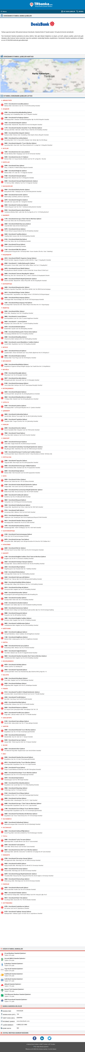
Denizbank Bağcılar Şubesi (18, 171)
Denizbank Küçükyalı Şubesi (18, 678)
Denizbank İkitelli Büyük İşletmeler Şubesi (23, 278)
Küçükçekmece (8, 661)
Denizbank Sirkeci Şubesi (17, 479)
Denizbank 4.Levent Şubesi (18, 316)
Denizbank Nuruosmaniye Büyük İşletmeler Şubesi (25, 490)
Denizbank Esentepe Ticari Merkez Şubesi (23, 772)
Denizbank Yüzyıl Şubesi (17, 433)
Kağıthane (7, 628)
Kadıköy (6, 553)
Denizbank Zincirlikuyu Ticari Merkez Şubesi (24, 808)
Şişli (4, 754)
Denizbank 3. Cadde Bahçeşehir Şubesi (22, 263)
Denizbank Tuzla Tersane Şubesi (20, 839)
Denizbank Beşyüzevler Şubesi (19, 287)
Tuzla (5, 836)
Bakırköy (6, 215)
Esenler (5, 424)
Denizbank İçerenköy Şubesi (18, 138)
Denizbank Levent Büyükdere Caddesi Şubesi (24, 342)
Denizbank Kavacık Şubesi (17, 351)
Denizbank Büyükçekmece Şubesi (20, 397)
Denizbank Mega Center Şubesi (19, 292)
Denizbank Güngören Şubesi (18, 200)
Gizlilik (50, 1049)
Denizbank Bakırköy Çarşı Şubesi (20, 224)
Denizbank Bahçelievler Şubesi (19, 189)
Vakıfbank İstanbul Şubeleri (13, 974)
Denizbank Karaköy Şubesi (17, 378)
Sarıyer (5, 726)
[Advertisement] (42, 48)
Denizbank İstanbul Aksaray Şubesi (20, 520)
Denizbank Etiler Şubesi (16, 311)
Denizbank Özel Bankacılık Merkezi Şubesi (23, 814)
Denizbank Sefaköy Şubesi (17, 664)
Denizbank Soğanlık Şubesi (18, 651)
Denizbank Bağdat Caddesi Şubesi (20, 618)
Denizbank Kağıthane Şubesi (18, 637)
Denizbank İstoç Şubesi (16, 165)
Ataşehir (6, 109)
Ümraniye (6, 855)
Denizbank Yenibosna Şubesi (18, 205)
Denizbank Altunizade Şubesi (18, 887)
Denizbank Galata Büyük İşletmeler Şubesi (23, 484)
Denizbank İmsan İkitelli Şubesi (19, 268)
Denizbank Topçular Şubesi (18, 460)
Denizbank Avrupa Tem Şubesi (19, 539)
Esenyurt (6, 438)
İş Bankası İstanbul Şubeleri (13, 963)
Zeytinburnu (7, 903)
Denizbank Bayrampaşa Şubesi (19, 297)
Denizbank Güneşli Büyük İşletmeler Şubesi (23, 181)
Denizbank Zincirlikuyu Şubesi (19, 793)
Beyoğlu (6, 369)
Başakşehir (7, 254)
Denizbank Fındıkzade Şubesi (18, 495)
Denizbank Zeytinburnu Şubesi (19, 906)
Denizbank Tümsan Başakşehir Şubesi (21, 273)
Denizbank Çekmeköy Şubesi (18, 414)
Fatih (5, 476)
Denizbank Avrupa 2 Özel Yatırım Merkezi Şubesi (25, 219)
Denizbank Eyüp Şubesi (16, 471)
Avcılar (5, 148)
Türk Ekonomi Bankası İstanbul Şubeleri (17, 994)
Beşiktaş (6, 308)
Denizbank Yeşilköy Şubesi (18, 234)
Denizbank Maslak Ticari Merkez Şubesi (22, 730)
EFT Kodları (52, 1044)
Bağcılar (6, 162)
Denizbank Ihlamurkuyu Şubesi (19, 879)
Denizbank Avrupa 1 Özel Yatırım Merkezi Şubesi (25, 803)
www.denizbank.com (23, 1021)
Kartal (5, 642)
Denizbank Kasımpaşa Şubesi (18, 383)
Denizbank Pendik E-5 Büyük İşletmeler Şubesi (24, 692)
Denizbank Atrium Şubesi (17, 229)
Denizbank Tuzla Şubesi (17, 844)
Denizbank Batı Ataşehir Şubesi (19, 133)
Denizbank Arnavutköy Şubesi (19, 104)
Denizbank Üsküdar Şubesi (18, 892)
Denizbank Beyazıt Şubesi (17, 500)
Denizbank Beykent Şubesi (17, 392)
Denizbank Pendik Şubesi (17, 697)
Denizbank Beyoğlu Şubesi (17, 373)
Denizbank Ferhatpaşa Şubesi (19, 117)
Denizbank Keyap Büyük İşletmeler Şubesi (23, 874)
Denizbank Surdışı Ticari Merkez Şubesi (22, 762)
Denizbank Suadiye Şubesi (17, 597)
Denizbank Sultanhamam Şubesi (19, 505)
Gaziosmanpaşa (9, 531)
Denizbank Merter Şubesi (17, 548)
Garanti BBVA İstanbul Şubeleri (14, 958)
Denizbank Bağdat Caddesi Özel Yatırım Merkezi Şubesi (27, 556)
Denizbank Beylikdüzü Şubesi (18, 364)
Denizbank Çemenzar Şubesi (18, 608)
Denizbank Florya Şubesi (17, 244)
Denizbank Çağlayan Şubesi (18, 632)
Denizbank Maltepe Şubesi (17, 683)
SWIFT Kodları (44, 1044)
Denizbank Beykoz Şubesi (17, 356)
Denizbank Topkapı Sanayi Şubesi (20, 911)
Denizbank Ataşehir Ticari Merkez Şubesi (22, 143)
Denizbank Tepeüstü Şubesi (18, 670)
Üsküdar (6, 884)
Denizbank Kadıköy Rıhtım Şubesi (20, 582)
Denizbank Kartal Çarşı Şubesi (19, 646)
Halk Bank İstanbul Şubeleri (13, 979)
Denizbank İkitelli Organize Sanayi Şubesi (22, 258)
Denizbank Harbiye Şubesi (17, 798)
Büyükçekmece (8, 388)
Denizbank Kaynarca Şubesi (18, 707)
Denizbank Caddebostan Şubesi (19, 623)
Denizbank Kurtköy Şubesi (17, 702)
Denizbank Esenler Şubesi (17, 428)
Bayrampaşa (7, 284)
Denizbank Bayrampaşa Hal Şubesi (20, 302)
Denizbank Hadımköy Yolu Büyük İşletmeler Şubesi (26, 447)
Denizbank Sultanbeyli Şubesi (18, 822)
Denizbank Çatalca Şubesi (17, 405)
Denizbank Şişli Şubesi (16, 778)
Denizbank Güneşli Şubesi (17, 176)
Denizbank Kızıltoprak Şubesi (18, 587)
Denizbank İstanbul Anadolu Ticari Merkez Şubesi (25, 128)
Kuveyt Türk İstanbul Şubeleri (14, 989)
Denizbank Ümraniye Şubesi (18, 868)
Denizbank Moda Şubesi (17, 572)
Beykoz (5, 347)
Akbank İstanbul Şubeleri (12, 984)
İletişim (54, 1049)
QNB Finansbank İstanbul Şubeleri (15, 999)
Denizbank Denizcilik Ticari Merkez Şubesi (23, 850)
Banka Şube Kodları (33, 1044)
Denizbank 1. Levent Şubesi (18, 321)
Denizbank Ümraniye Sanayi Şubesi (20, 858)
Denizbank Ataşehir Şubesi (18, 122)
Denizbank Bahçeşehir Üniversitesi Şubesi (23, 332)
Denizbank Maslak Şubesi (17, 735)
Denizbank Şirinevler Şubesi (18, 195)
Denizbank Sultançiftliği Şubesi (19, 831)
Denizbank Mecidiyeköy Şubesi (19, 783)
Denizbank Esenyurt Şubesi (18, 442)
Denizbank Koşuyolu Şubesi (18, 613)
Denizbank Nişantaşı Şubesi (18, 788)
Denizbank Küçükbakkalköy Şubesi (20, 112)
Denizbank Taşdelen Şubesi (18, 419)
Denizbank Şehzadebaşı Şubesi (19, 525)
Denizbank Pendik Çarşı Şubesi (19, 712)
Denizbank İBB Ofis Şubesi (17, 249)
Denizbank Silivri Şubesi (17, 748)
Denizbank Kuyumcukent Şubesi (19, 210)
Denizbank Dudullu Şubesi (17, 863)
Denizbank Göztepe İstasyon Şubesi (21, 562)
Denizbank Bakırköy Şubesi (18, 239)
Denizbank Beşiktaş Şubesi (18, 337)
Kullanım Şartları (43, 1049)
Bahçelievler (8, 186)
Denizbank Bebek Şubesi (17, 326)
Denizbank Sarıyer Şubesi (17, 740)
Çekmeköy (6, 411)
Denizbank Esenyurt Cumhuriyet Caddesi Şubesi (25, 452)
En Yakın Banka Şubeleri (41, 1046)
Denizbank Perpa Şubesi (17, 767)
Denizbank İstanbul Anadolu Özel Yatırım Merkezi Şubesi (28, 656)
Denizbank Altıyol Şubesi (17, 567)
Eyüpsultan (7, 457)
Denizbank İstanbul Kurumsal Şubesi (21, 757)
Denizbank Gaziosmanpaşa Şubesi (20, 534)
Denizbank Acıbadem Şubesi (18, 603)
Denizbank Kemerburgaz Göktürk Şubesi (22, 466)
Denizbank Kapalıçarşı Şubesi (19, 515)
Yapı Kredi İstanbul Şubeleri (13, 968)
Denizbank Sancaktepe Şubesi (19, 721)
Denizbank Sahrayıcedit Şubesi (19, 577)
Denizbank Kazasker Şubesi (18, 592)
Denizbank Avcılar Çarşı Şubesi (19, 152)
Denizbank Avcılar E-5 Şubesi (18, 157)
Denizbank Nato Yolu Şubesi (18, 898)
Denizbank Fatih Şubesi (16, 510)
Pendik (5, 688)
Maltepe (6, 675)
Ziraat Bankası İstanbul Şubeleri (15, 953)
